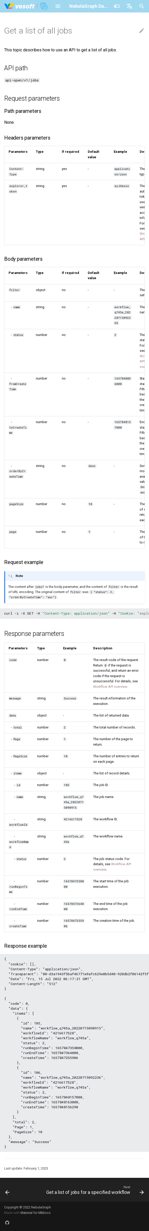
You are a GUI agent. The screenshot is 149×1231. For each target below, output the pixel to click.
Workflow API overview (110, 687)
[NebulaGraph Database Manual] (26, 6)
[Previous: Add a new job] (7, 1190)
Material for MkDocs (36, 1213)
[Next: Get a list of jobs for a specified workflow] (94, 1190)
